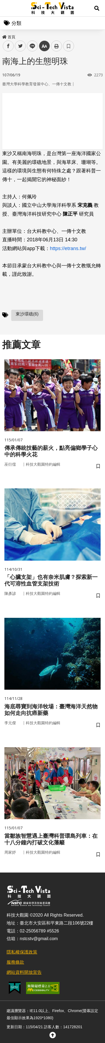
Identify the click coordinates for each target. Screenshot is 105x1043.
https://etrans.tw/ (68, 248)
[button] (97, 8)
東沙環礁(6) (27, 314)
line (30, 46)
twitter (20, 46)
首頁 (8, 37)
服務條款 (15, 962)
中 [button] (44, 46)
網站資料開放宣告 (24, 972)
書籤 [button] (68, 45)
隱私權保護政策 (22, 952)
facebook (8, 46)
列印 (56, 45)
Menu (8, 8)
